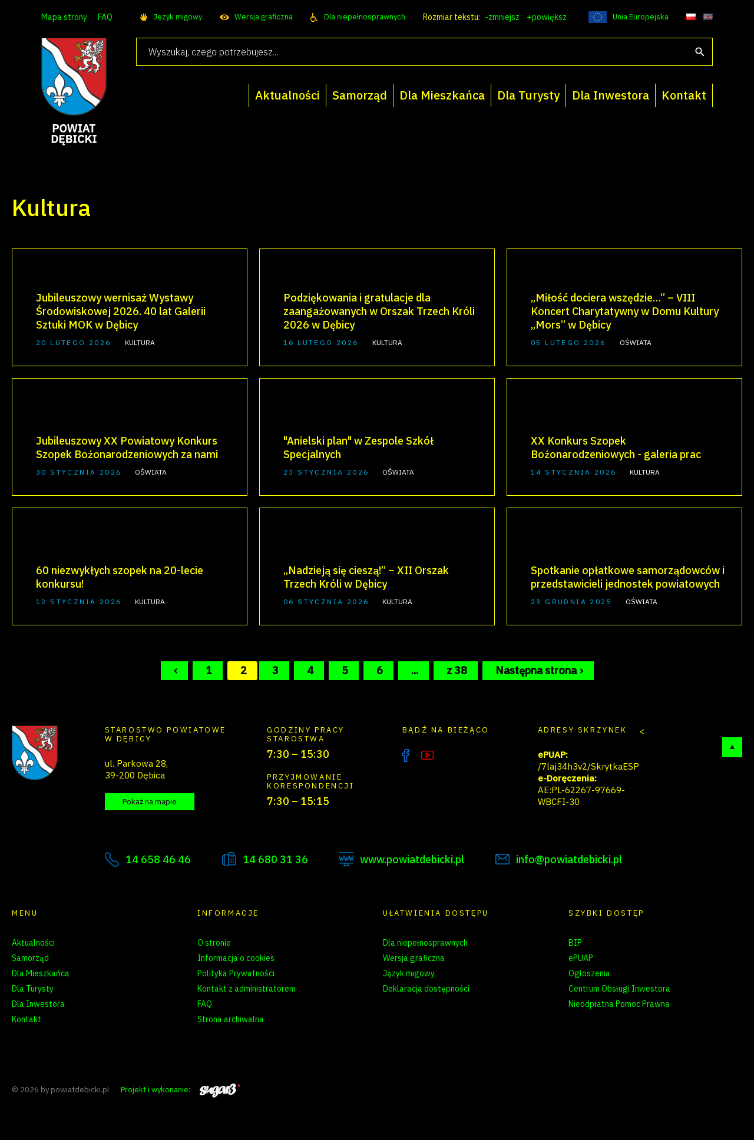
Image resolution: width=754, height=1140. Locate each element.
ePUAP (580, 958)
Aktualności (33, 942)
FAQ (105, 17)
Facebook (405, 755)
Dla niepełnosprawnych (364, 17)
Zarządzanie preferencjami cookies (261, 1034)
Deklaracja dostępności (426, 988)
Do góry (732, 747)
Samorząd (30, 958)
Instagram (451, 755)
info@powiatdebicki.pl (569, 859)
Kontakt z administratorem (246, 988)
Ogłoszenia (589, 973)
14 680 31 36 (275, 859)
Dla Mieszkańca (41, 973)
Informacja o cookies (236, 958)
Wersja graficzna (263, 17)
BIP (575, 942)
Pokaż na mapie (150, 802)
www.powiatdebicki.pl (412, 859)
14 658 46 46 (158, 859)
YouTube (427, 755)
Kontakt (26, 1019)
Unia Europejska (641, 17)
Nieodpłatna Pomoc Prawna (619, 1004)
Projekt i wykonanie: (180, 1090)
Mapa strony (64, 17)
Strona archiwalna (230, 1019)
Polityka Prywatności (236, 973)
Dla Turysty (33, 988)
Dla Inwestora (38, 1004)
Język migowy (177, 17)
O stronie (214, 942)
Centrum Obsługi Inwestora (619, 988)
